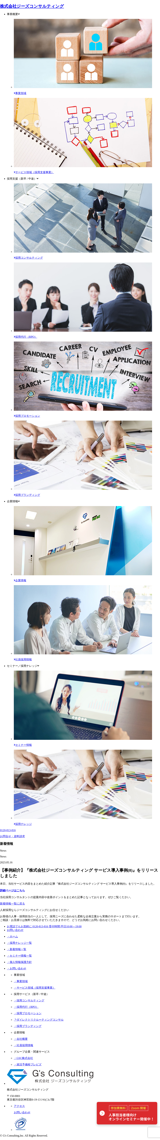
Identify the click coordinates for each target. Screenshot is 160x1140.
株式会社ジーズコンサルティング (32, 6)
